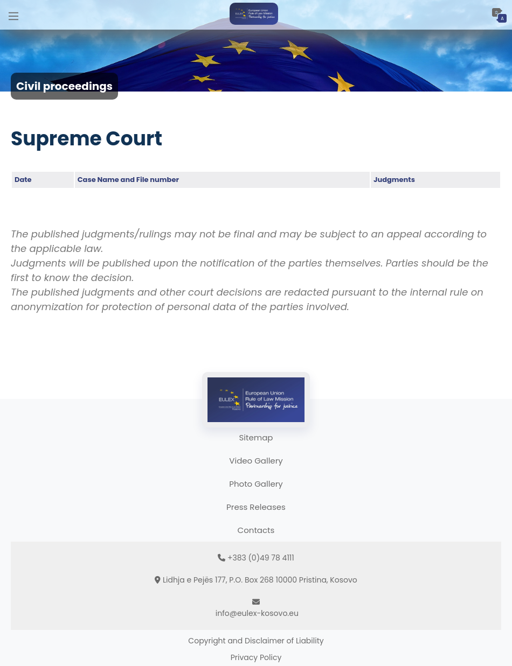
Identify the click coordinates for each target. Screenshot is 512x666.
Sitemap (256, 437)
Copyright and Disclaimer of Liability (255, 640)
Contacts (256, 530)
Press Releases (256, 507)
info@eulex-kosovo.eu (257, 613)
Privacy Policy (256, 657)
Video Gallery (255, 460)
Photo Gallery (255, 483)
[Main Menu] (13, 15)
